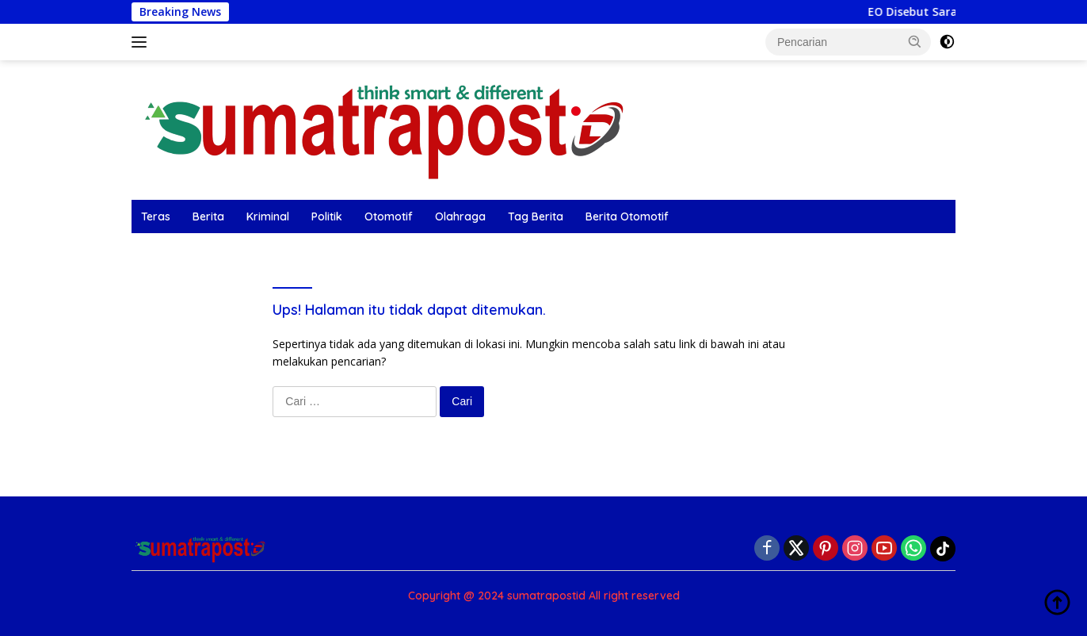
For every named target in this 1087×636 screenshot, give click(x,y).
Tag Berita (535, 216)
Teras (155, 216)
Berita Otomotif (627, 216)
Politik (326, 216)
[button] (915, 41)
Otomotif (388, 216)
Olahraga (460, 216)
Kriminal (267, 216)
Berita (208, 216)
